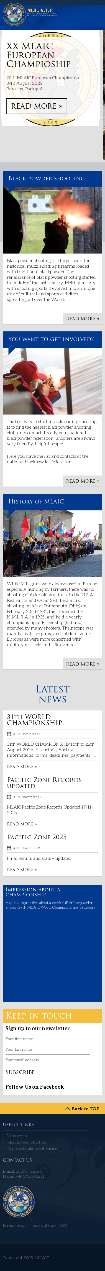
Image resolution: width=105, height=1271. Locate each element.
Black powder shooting (46, 179)
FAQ (63, 1225)
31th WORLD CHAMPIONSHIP (34, 720)
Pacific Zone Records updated (44, 783)
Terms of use (43, 1225)
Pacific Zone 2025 (37, 838)
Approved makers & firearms (32, 1148)
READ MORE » (39, 106)
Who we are (17, 1135)
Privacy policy (15, 1225)
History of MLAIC (36, 502)
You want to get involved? (51, 339)
